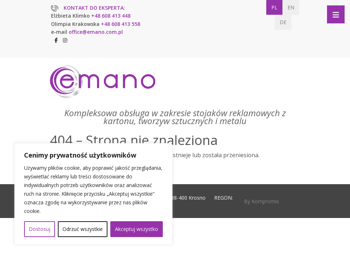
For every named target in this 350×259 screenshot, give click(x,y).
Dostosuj (39, 229)
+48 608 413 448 (110, 15)
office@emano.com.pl (96, 31)
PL (274, 7)
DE (283, 22)
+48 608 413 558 (120, 24)
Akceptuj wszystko (136, 229)
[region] (93, 194)
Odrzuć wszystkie (83, 229)
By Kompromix (261, 201)
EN (290, 7)
